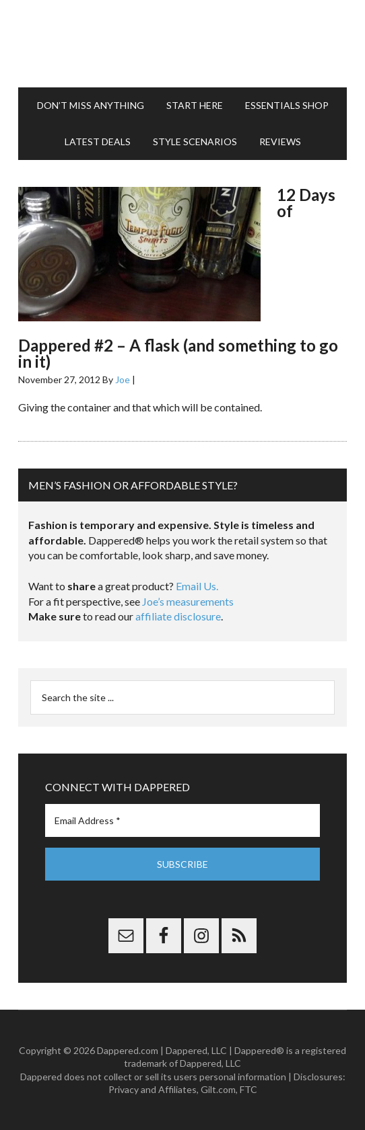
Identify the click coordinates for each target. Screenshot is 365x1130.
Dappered (182, 43)
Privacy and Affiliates (152, 1089)
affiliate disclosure (178, 616)
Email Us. (197, 585)
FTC (248, 1089)
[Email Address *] (182, 820)
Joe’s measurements (188, 601)
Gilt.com (218, 1089)
